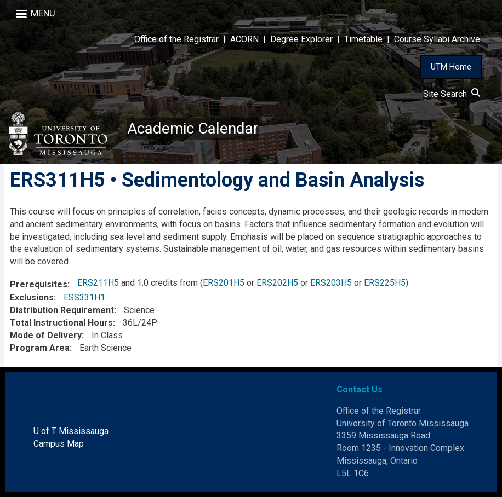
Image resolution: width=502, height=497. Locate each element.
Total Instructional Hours (61, 322)
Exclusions (32, 297)
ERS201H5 (223, 283)
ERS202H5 (277, 283)
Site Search (451, 94)
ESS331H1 (84, 297)
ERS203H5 (331, 283)
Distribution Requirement (62, 310)
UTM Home (451, 67)
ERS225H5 (385, 283)
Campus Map (58, 443)
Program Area (40, 348)
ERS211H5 (98, 283)
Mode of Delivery (46, 335)
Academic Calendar (193, 128)
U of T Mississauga (71, 431)
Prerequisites (38, 284)
